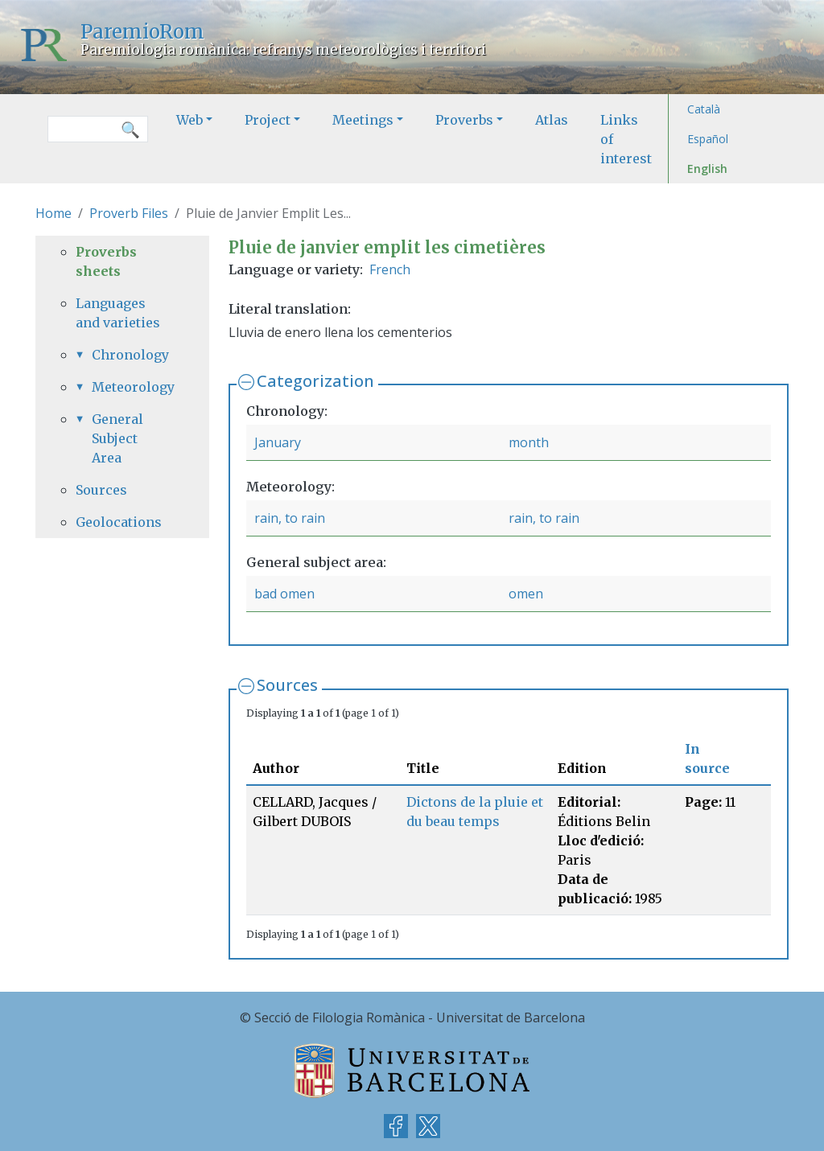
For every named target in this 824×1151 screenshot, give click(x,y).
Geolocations (119, 522)
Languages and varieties (118, 313)
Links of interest (626, 139)
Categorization (315, 381)
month (529, 442)
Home (53, 213)
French (389, 269)
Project (267, 120)
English (707, 168)
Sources (287, 685)
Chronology (130, 355)
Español (707, 138)
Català (703, 109)
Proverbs (464, 120)
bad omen (284, 593)
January (277, 442)
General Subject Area (117, 438)
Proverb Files (128, 213)
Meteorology (130, 387)
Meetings (362, 120)
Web (189, 120)
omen (526, 593)
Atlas (551, 120)
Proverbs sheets (106, 261)
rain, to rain (289, 518)
